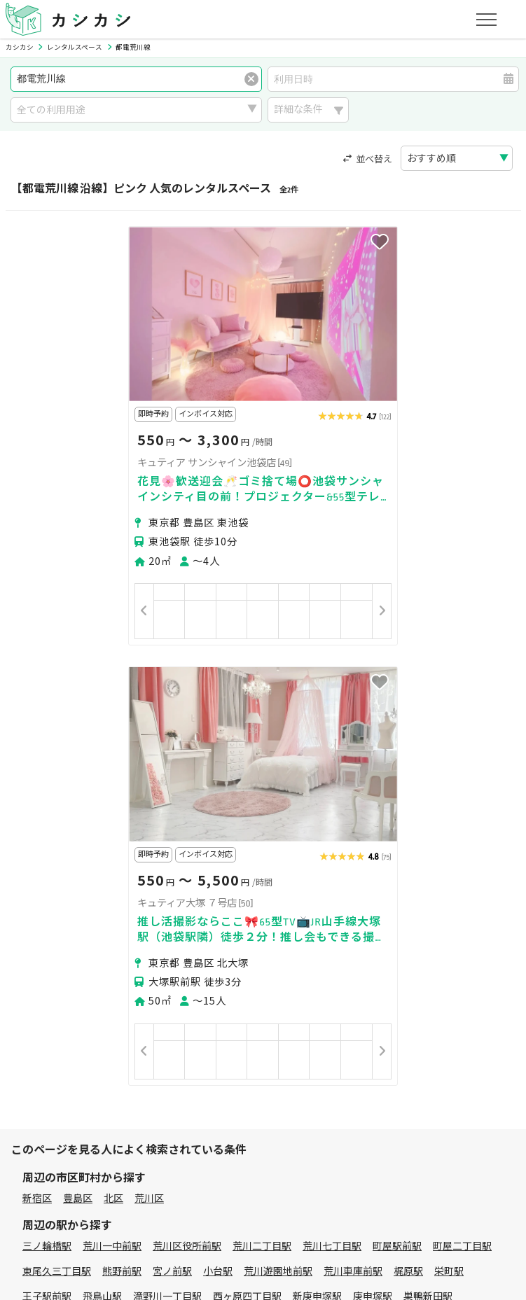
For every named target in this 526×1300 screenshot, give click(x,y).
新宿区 (37, 744)
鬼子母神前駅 (312, 867)
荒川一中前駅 (112, 792)
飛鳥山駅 (102, 842)
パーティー (46, 965)
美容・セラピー (474, 965)
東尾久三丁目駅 (56, 817)
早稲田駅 (483, 867)
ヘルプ (391, 1180)
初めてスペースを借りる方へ (85, 1049)
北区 (113, 744)
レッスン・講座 (241, 965)
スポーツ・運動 (390, 965)
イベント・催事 (56, 983)
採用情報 (340, 1180)
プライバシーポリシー (71, 1180)
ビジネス (171, 965)
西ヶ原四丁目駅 (247, 842)
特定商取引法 (220, 1180)
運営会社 (285, 1180)
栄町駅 (449, 817)
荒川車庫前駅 (353, 817)
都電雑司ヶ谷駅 (237, 867)
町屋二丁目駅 (462, 792)
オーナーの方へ (238, 1115)
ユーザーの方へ (199, 1049)
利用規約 (156, 1180)
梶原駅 (408, 817)
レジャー (191, 983)
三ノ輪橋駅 (46, 792)
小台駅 (218, 817)
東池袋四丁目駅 (157, 867)
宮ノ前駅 (172, 817)
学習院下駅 (377, 867)
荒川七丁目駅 (332, 792)
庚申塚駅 (372, 842)
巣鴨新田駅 (427, 842)
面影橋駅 (432, 867)
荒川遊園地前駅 (278, 817)
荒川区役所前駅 (187, 792)
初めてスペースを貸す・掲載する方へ (105, 1115)
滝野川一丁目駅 (167, 842)
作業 (236, 983)
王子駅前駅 (46, 842)
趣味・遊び (315, 965)
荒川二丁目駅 (262, 792)
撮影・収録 (111, 965)
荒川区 (149, 744)
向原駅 (97, 867)
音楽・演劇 (131, 983)
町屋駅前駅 (397, 792)
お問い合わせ (450, 1180)
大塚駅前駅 (46, 867)
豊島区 (77, 744)
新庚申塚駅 (317, 842)
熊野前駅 (121, 817)
